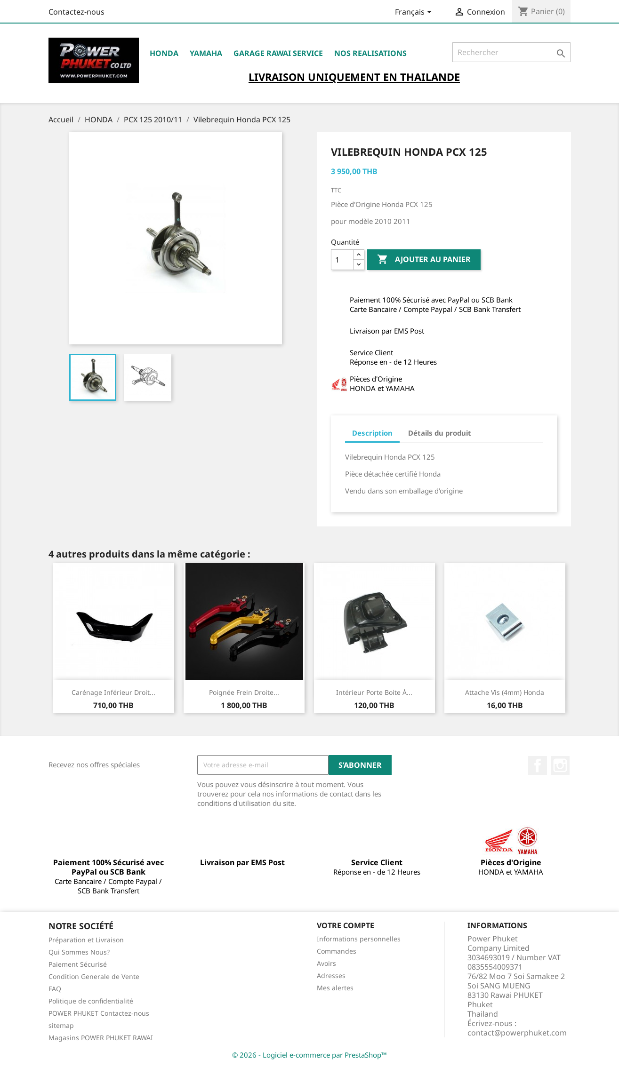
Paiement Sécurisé (77, 964)
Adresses (331, 975)
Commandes (336, 951)
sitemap (61, 1025)
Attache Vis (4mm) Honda (504, 692)
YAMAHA (206, 53)
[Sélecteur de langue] (415, 12)
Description (372, 433)
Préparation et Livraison (86, 939)
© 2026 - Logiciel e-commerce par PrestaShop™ (309, 1054)
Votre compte (345, 925)
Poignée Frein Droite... (244, 692)
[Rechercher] (511, 52)
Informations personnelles (359, 938)
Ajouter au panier (424, 260)
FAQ (54, 988)
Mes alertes (335, 987)
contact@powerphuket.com (517, 1032)
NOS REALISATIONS (370, 53)
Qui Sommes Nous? (79, 952)
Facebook (537, 765)
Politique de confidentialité (90, 1000)
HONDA (164, 53)
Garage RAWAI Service (278, 53)
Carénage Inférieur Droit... (113, 692)
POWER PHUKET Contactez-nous (98, 1013)
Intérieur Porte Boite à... (374, 692)
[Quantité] (342, 259)
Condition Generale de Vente (93, 976)
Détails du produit (439, 433)
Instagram (560, 765)
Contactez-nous (76, 12)
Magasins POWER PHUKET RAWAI (100, 1037)
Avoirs (326, 963)
